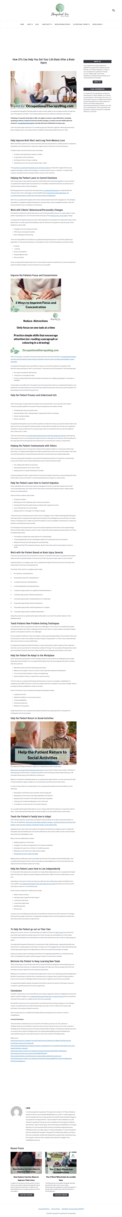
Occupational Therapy (81, 24)
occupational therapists (50, 190)
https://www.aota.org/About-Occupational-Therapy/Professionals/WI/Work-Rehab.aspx (39, 1051)
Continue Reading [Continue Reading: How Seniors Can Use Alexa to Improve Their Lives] (26, 1195)
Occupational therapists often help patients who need (37, 884)
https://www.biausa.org (18, 1061)
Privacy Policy (55, 1209)
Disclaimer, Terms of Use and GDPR (73, 1209)
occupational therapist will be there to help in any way (46, 996)
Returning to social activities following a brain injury (27, 770)
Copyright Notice (44, 1209)
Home (22, 24)
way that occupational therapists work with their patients (32, 168)
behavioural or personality (58, 215)
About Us (97, 82)
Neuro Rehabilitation (62, 24)
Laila (28, 1108)
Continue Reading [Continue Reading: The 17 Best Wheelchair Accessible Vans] (61, 1195)
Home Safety (46, 24)
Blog (37, 24)
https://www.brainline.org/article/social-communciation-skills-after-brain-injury (36, 1056)
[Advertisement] (61, 43)
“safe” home (59, 932)
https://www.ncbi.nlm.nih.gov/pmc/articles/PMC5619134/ (29, 1053)
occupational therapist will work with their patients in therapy (46, 436)
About (29, 24)
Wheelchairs (96, 24)
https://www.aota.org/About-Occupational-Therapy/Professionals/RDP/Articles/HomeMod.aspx (41, 1058)
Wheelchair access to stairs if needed (26, 854)
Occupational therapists (26, 123)
